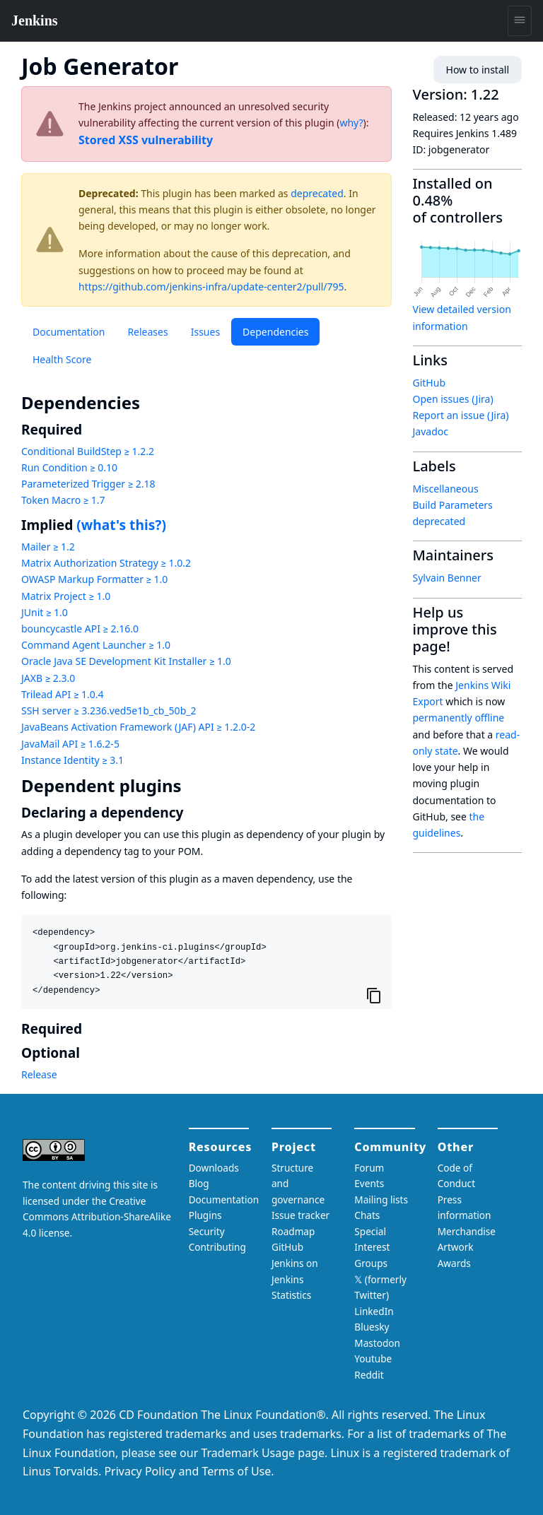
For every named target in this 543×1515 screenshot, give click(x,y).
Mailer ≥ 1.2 (48, 546)
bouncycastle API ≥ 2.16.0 (80, 628)
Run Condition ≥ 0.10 (69, 467)
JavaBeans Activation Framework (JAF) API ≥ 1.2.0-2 (138, 726)
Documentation (69, 331)
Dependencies (275, 331)
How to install (477, 69)
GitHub (429, 382)
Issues (205, 331)
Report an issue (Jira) (461, 415)
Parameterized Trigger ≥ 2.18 (88, 483)
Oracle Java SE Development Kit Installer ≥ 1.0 (126, 661)
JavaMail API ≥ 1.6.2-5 (70, 743)
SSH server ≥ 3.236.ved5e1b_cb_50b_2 (108, 710)
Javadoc (430, 431)
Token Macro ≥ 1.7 (63, 500)
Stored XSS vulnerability (145, 140)
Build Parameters (453, 505)
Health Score (62, 359)
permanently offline (459, 717)
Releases (147, 331)
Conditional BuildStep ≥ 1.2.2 (87, 451)
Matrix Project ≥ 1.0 (65, 596)
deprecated (317, 193)
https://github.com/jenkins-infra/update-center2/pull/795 (211, 286)
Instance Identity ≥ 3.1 (72, 760)
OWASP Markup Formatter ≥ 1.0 (94, 579)
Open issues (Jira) (453, 399)
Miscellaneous (446, 488)
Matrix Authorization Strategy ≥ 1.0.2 (106, 563)
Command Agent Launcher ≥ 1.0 (95, 645)
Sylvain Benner (447, 577)
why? (351, 122)
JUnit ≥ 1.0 (44, 612)
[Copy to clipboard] (374, 995)
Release (39, 1074)
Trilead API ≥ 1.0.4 (62, 694)
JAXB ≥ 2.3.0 (48, 678)
